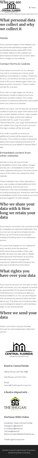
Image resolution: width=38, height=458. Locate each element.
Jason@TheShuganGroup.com (17, 385)
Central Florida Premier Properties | (22, 450)
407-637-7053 (20, 377)
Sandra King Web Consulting (19, 453)
